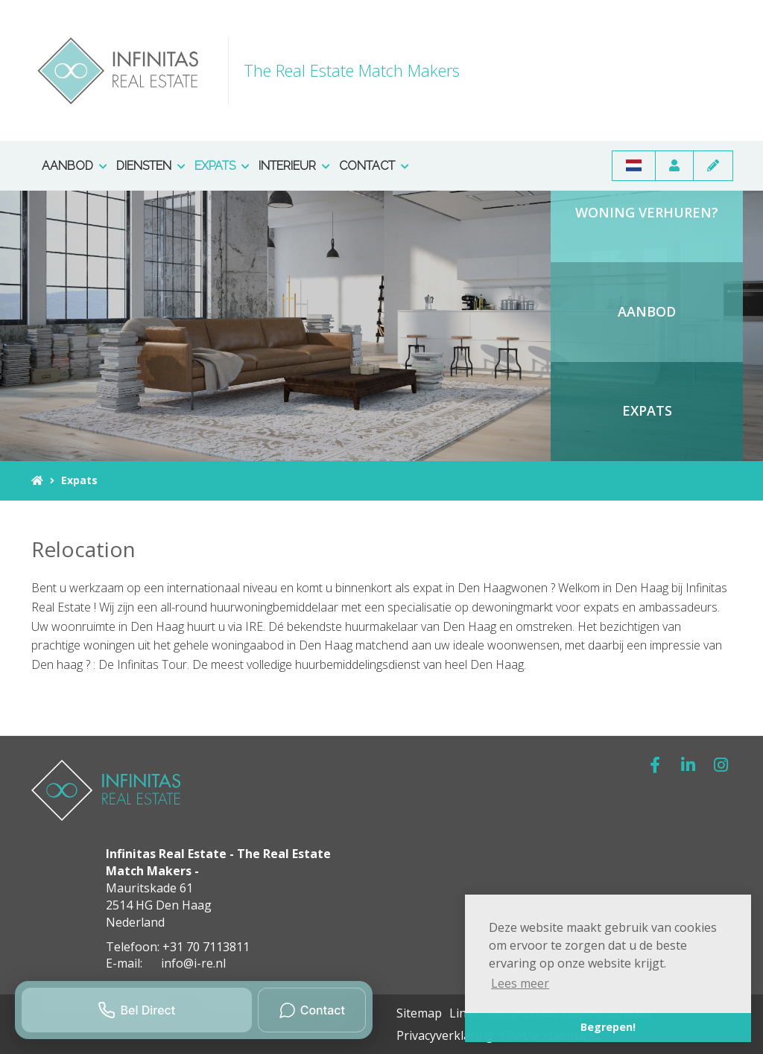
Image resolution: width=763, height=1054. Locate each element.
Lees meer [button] (520, 983)
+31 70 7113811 (206, 947)
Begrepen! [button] (608, 1027)
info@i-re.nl (193, 963)
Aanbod (74, 166)
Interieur (294, 166)
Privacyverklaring (444, 1035)
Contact (374, 166)
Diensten (151, 166)
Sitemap (419, 1013)
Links (464, 1013)
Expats (222, 166)
